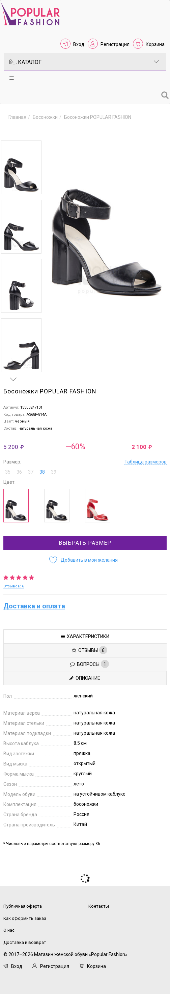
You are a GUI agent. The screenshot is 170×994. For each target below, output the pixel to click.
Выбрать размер (85, 540)
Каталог (84, 61)
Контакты (98, 903)
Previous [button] (13, 130)
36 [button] (19, 469)
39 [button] (53, 469)
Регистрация (115, 44)
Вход (78, 44)
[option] (21, 167)
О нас (9, 927)
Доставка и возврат (24, 939)
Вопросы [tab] (89, 661)
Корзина (155, 44)
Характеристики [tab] (85, 633)
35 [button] (7, 469)
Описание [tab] (84, 675)
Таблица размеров (145, 459)
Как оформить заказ (24, 915)
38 (42, 469)
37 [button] (30, 469)
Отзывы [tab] (89, 647)
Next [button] (13, 376)
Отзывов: (13, 583)
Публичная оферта (22, 903)
